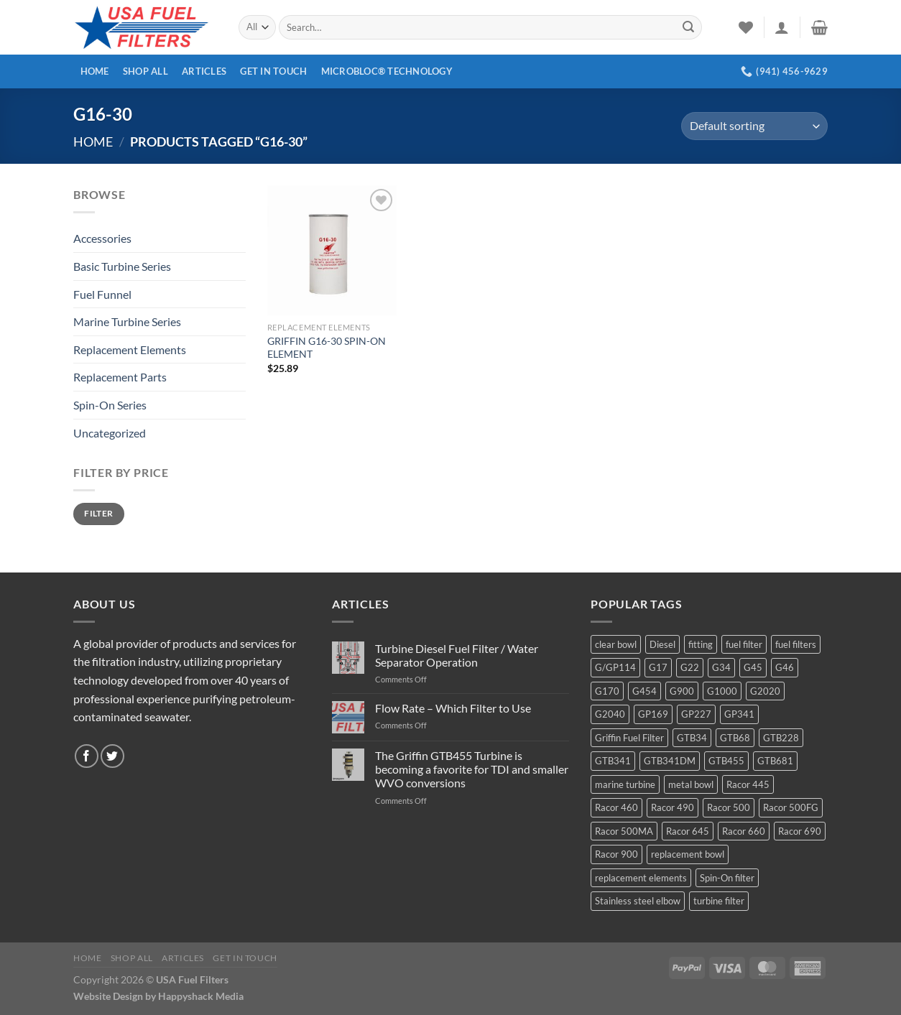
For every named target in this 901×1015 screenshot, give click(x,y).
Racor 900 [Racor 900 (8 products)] (616, 854)
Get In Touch (273, 71)
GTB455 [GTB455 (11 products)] (726, 760)
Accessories (102, 238)
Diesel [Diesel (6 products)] (662, 644)
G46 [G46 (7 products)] (784, 667)
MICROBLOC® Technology (387, 71)
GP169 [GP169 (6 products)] (653, 714)
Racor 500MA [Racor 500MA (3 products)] (624, 831)
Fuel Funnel (102, 294)
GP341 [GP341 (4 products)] (739, 714)
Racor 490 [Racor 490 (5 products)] (672, 807)
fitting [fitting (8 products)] (700, 644)
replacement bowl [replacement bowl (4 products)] (687, 854)
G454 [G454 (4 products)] (644, 691)
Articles (204, 71)
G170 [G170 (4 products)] (607, 691)
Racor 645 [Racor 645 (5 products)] (687, 831)
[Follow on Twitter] (112, 756)
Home (94, 71)
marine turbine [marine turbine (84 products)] (625, 784)
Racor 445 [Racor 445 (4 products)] (748, 784)
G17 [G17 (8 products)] (658, 667)
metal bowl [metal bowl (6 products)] (690, 784)
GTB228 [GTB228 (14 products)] (781, 737)
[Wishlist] (746, 27)
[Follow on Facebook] (86, 756)
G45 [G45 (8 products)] (753, 667)
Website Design (108, 996)
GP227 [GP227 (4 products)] (696, 714)
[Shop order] (754, 126)
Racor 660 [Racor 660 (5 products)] (743, 831)
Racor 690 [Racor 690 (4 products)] (799, 831)
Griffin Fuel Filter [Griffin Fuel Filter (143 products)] (629, 737)
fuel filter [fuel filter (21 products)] (744, 644)
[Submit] (688, 27)
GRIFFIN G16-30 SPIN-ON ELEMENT (326, 348)
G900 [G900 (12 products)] (682, 691)
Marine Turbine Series (127, 321)
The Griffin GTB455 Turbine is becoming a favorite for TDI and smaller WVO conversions (471, 768)
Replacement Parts (120, 377)
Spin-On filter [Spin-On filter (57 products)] (727, 878)
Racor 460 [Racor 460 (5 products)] (616, 807)
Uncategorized (109, 433)
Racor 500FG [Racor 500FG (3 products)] (790, 807)
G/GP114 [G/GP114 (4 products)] (615, 667)
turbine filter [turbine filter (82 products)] (718, 901)
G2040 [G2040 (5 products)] (610, 714)
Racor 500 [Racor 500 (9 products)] (728, 807)
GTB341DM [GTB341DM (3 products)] (670, 760)
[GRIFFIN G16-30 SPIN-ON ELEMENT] (332, 250)
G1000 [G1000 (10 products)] (722, 691)
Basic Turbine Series (122, 266)
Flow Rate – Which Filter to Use (453, 708)
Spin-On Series (110, 405)
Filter (98, 513)
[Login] (782, 27)
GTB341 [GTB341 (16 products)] (613, 760)
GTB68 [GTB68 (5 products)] (735, 737)
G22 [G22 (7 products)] (689, 667)
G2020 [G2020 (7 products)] (765, 691)
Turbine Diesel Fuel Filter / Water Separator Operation (456, 655)
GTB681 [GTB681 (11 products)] (775, 760)
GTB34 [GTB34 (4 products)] (692, 737)
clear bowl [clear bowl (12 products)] (616, 644)
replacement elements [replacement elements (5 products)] (641, 878)
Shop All (145, 71)
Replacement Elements (129, 349)
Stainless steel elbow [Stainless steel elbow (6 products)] (637, 901)
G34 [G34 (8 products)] (721, 667)
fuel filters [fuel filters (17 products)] (795, 644)
